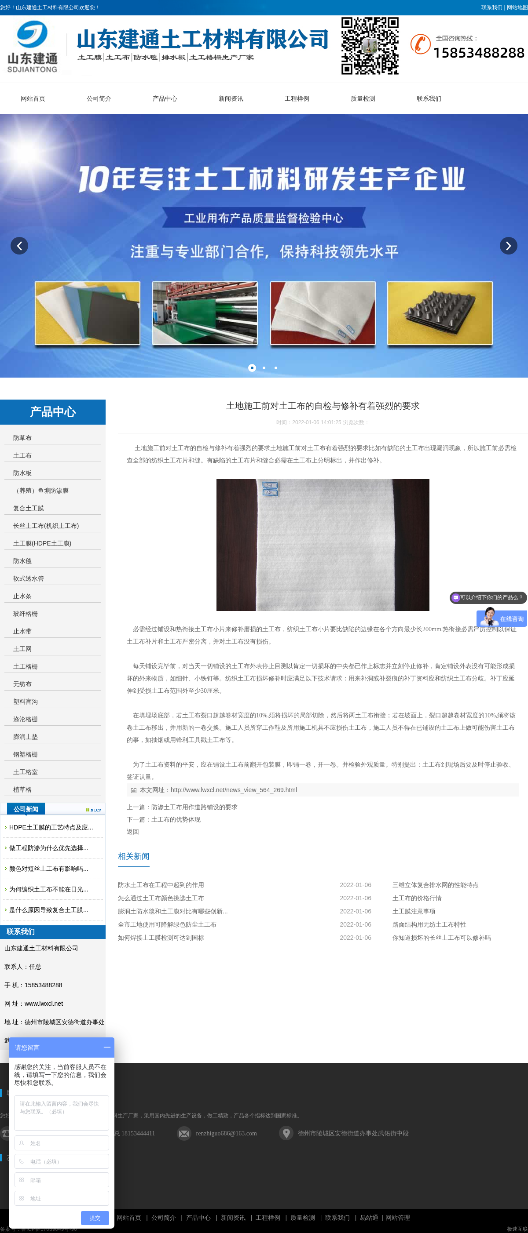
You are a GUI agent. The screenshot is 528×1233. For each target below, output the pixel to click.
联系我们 (491, 7)
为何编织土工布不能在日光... (48, 889)
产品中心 (198, 1217)
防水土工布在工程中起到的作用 (161, 884)
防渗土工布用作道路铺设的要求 (194, 807)
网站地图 (517, 7)
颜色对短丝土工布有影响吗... (48, 868)
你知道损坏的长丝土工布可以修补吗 (441, 937)
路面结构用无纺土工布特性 (429, 924)
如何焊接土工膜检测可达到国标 (161, 937)
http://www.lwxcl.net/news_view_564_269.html (234, 789)
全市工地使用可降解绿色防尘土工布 (167, 924)
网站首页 (129, 1217)
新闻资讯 (233, 1217)
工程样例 (268, 1217)
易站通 (372, 1217)
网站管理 (397, 1217)
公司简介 (163, 1217)
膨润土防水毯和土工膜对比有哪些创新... (173, 911)
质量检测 (302, 1217)
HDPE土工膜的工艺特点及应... (51, 827)
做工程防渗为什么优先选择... (48, 847)
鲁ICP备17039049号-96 (49, 1229)
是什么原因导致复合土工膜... (48, 909)
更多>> (93, 809)
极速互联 (517, 1229)
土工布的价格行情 (417, 898)
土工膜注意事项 (414, 911)
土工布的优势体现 (176, 819)
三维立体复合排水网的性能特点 (435, 884)
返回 (133, 831)
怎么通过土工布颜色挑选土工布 (161, 898)
